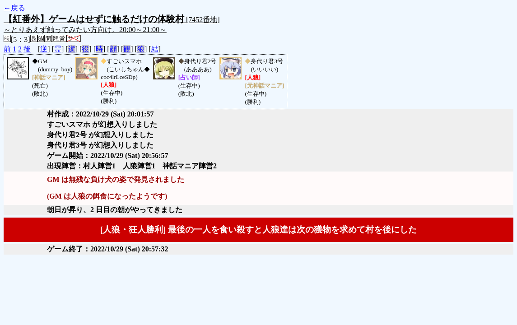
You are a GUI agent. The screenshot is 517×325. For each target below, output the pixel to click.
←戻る (14, 8)
